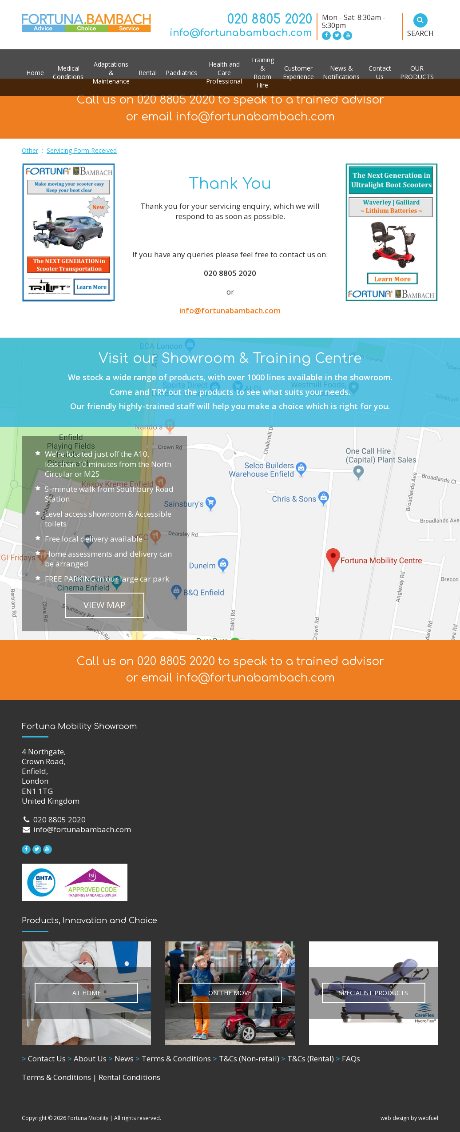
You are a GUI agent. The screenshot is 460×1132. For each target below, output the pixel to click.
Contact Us (380, 72)
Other (30, 150)
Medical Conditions (68, 72)
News (121, 1058)
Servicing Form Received (82, 150)
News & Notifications (341, 72)
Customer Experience (298, 72)
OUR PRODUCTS (417, 72)
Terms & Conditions (173, 1058)
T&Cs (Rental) (307, 1058)
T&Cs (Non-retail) (246, 1058)
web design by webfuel (409, 1118)
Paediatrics (181, 72)
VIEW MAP (104, 605)
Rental (148, 72)
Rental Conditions (129, 1077)
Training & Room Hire (262, 72)
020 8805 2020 (269, 19)
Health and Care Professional (224, 72)
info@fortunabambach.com (241, 32)
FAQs (348, 1058)
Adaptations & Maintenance (111, 72)
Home (35, 72)
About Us (87, 1058)
